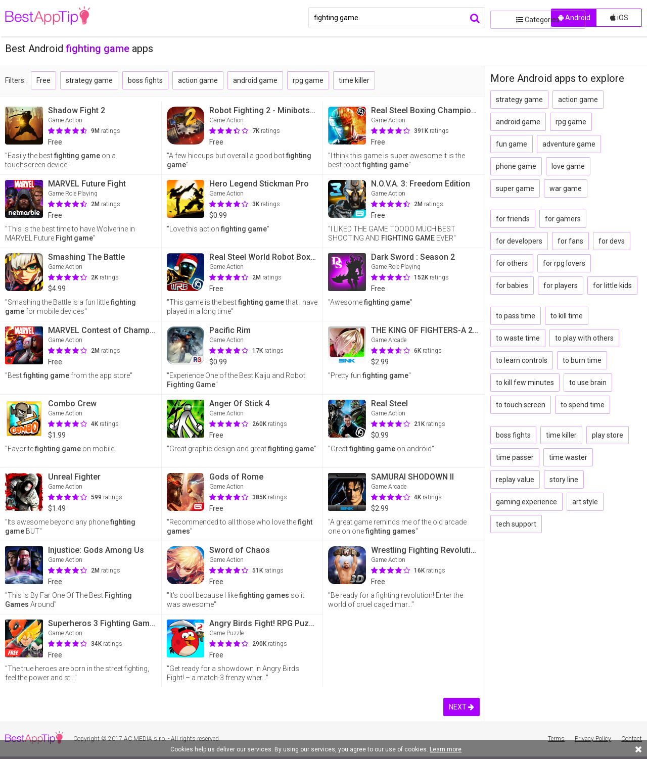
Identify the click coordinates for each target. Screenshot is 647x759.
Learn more (445, 749)
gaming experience (526, 502)
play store (607, 435)
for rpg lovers (564, 263)
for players (560, 285)
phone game (516, 166)
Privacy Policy (593, 738)
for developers (519, 241)
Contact (631, 738)
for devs (611, 241)
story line (563, 480)
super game (515, 188)
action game (198, 80)
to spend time (583, 405)
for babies (512, 285)
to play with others (584, 338)
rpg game (308, 80)
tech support (516, 524)
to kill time (566, 316)
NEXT (461, 707)
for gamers (563, 219)
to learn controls (521, 360)
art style (585, 502)
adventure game (568, 144)
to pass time (515, 316)
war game (565, 188)
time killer (354, 80)
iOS (619, 18)
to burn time (582, 360)
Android (574, 18)
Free (43, 80)
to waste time (518, 338)
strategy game (89, 80)
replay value (515, 480)
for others (512, 263)
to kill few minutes (525, 382)
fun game (511, 144)
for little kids (612, 285)
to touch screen (520, 405)
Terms (556, 738)
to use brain (588, 382)
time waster (568, 457)
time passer (515, 457)
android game (255, 80)
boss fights (145, 80)
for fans (570, 241)
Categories (518, 18)
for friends (513, 219)
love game (568, 166)
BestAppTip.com (57, 18)
